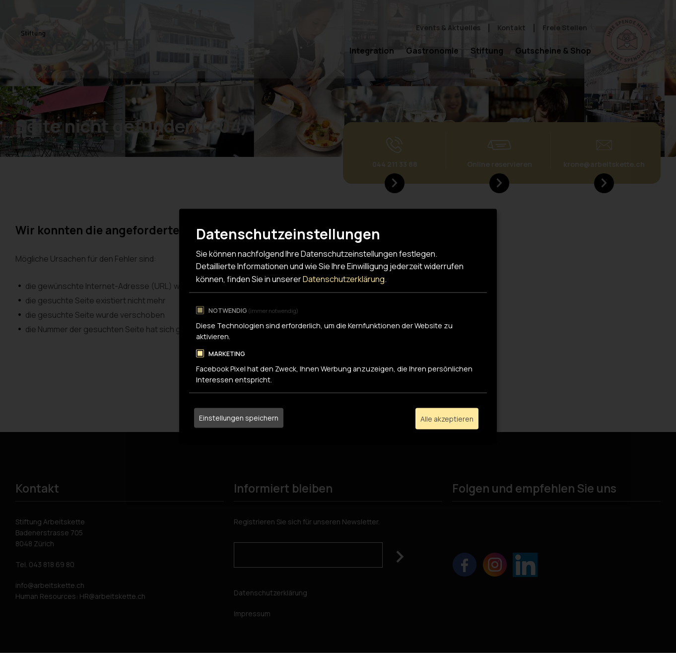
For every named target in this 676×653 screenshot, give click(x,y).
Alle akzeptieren (446, 418)
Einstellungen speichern (238, 418)
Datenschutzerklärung (344, 279)
